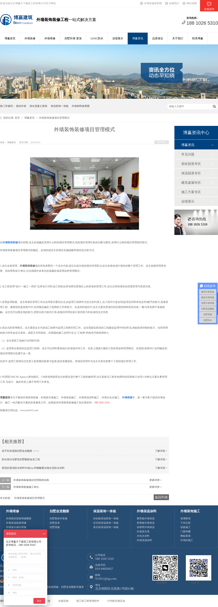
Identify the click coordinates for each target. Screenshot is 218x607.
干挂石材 (185, 523)
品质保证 (157, 38)
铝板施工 (185, 527)
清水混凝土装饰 (38, 106)
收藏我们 (174, 3)
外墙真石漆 (143, 531)
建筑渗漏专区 (191, 182)
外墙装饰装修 (10, 242)
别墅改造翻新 (59, 511)
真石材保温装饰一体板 (106, 527)
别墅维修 (55, 527)
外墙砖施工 (186, 540)
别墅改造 (55, 523)
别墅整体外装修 (58, 518)
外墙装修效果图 (153, 3)
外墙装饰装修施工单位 (26, 487)
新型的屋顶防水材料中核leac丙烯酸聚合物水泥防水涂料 (33, 468)
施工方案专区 (191, 192)
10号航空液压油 (116, 601)
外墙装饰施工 (190, 511)
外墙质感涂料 (144, 540)
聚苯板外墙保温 (146, 518)
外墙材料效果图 (81, 106)
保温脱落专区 (191, 173)
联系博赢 (197, 38)
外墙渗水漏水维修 (16, 527)
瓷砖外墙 (21, 106)
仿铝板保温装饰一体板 (106, 518)
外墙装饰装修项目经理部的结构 (31, 480)
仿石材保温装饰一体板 (106, 523)
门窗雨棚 (185, 531)
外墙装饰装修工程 (52, 19)
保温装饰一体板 (59, 106)
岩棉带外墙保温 (146, 527)
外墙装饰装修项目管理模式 (54, 117)
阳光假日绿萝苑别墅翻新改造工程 (21, 459)
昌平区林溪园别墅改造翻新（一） (21, 451)
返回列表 (161, 142)
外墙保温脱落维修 (16, 523)
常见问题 (187, 154)
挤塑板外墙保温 (146, 523)
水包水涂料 (143, 536)
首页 (18, 117)
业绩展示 (117, 38)
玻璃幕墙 (185, 518)
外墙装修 (30, 38)
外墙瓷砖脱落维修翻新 (18, 518)
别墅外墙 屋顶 (73, 38)
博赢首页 (10, 38)
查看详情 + (155, 480)
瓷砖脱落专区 (191, 164)
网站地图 (192, 3)
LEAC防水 (97, 38)
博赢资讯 (137, 38)
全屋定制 (63, 601)
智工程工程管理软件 (88, 601)
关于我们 (177, 38)
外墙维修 (50, 38)
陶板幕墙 (185, 536)
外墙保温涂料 (146, 511)
